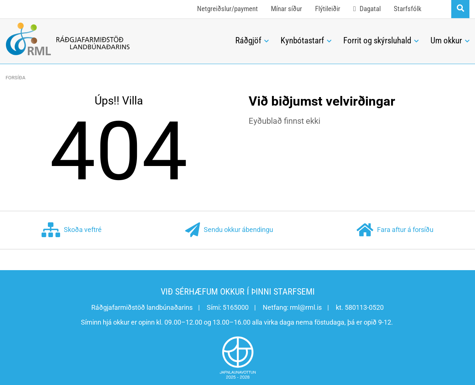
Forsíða (15, 77)
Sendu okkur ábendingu (229, 230)
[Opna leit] (460, 9)
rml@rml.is (306, 307)
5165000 (236, 307)
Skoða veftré (72, 230)
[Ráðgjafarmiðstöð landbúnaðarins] (115, 39)
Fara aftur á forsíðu (395, 230)
